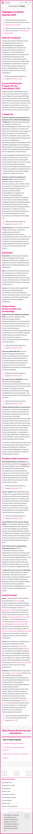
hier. (5, 831)
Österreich (24, 617)
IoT (21, 330)
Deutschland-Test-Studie (21, 662)
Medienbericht (15, 79)
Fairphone (24, 464)
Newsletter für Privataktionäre (9, 806)
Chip (24, 648)
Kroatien (15, 631)
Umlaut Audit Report (19, 624)
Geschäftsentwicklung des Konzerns (13, 743)
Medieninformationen (11, 25)
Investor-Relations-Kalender (9, 797)
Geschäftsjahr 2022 (7, 782)
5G (11, 258)
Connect (21, 646)
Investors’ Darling (15, 673)
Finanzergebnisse (6, 788)
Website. (12, 720)
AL (28, 96)
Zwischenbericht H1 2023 (8, 785)
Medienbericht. (15, 224)
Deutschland (12, 617)
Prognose (5, 758)
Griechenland (6, 631)
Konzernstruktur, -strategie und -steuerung (15, 754)
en (26, 2)
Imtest (17, 601)
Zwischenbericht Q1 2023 (8, 794)
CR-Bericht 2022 (6, 791)
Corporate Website (7, 800)
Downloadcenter (6, 803)
